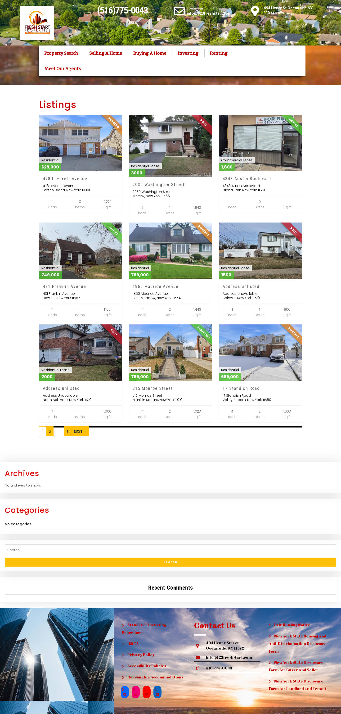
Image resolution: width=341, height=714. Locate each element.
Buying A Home (149, 53)
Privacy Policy (141, 654)
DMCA (133, 643)
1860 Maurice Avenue (156, 286)
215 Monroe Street (153, 388)
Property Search (61, 53)
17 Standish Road (241, 388)
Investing (188, 53)
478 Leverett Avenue (65, 178)
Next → (80, 432)
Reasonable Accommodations (155, 677)
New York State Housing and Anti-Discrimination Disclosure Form (298, 643)
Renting (219, 53)
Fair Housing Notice (292, 625)
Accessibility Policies (146, 666)
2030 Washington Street (159, 184)
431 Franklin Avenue (64, 286)
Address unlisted (241, 286)
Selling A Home (105, 53)
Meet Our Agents (63, 68)
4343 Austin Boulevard (247, 178)
